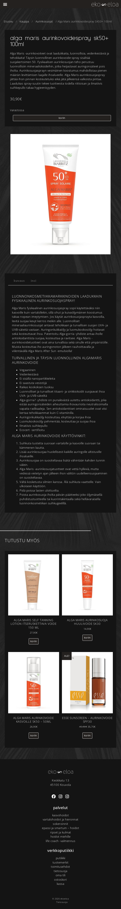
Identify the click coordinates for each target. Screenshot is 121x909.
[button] (5, 4)
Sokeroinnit (60, 824)
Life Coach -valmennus (60, 841)
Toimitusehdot (60, 866)
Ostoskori (60, 879)
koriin (62, 118)
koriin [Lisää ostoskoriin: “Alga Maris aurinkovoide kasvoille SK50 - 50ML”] (33, 735)
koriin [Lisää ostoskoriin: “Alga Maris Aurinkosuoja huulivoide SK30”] (87, 637)
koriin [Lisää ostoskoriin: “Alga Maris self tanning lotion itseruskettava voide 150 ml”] (33, 641)
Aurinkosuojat (44, 21)
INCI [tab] (33, 281)
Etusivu (8, 21)
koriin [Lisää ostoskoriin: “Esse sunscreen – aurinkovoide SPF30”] (87, 735)
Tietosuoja (60, 871)
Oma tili (61, 875)
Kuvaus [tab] (19, 281)
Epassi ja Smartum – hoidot (60, 828)
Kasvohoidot (60, 815)
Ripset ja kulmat (60, 832)
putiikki (60, 858)
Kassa (60, 884)
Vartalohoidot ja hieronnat (60, 819)
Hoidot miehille (61, 836)
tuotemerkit (61, 862)
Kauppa (24, 21)
